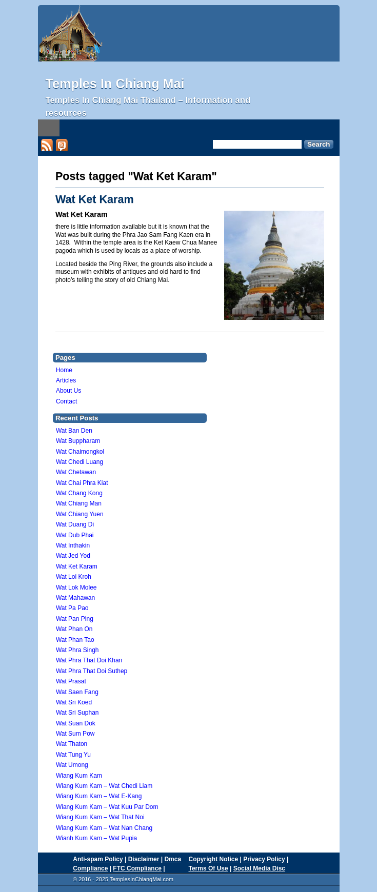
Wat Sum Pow (75, 733)
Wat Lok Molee (76, 587)
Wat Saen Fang (77, 692)
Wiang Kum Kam (79, 775)
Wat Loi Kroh (73, 576)
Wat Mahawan (75, 597)
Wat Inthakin (73, 545)
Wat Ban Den (74, 430)
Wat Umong (72, 764)
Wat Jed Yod (73, 555)
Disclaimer (144, 859)
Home (64, 370)
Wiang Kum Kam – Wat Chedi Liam (104, 785)
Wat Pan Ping (74, 618)
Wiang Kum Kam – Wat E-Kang (99, 796)
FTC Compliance (137, 868)
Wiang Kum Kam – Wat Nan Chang (104, 828)
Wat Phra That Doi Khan (89, 660)
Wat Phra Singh (77, 650)
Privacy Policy (264, 859)
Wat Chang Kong (79, 493)
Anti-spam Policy (98, 859)
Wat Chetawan (76, 472)
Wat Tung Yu (73, 754)
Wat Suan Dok (75, 723)
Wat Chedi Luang (79, 461)
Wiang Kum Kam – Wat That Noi (100, 817)
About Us (68, 390)
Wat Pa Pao (72, 608)
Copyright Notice (214, 859)
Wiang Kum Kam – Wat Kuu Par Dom (107, 806)
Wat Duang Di (75, 524)
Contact (66, 401)
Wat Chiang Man (79, 503)
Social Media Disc (259, 868)
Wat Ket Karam (94, 199)
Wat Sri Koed (74, 702)
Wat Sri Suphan (77, 712)
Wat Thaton (71, 743)
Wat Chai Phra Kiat (82, 482)
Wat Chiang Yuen (80, 514)
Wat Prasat (71, 681)
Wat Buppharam (78, 440)
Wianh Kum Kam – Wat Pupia (96, 838)
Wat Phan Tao (75, 639)
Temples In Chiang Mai (115, 83)
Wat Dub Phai (75, 535)
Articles (66, 380)
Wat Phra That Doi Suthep (91, 671)
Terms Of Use (208, 868)
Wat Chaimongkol (80, 451)
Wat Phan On (74, 629)
